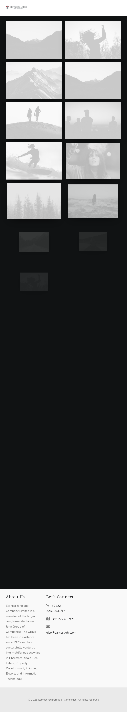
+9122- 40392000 (65, 619)
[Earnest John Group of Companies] (18, 7)
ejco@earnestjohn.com (61, 633)
